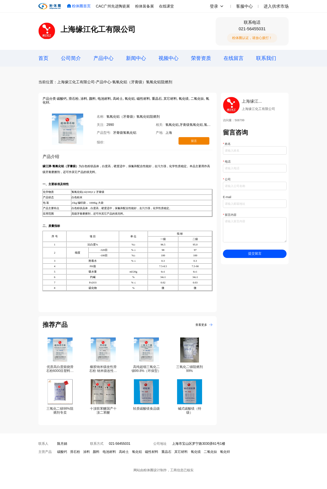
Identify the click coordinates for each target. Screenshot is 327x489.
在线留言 (234, 58)
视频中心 (168, 58)
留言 (194, 141)
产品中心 (103, 58)
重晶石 (166, 452)
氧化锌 (225, 452)
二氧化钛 (210, 452)
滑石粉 (75, 452)
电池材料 (109, 452)
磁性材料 (151, 452)
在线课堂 (166, 6)
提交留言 (255, 253)
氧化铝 (137, 452)
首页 (43, 58)
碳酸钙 (62, 452)
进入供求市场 (276, 6)
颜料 (96, 452)
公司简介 (71, 58)
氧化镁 (196, 452)
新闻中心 (136, 58)
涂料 (86, 452)
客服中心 (244, 6)
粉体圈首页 (79, 6)
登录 (214, 6)
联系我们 (266, 58)
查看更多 (204, 324)
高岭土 (124, 452)
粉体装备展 (144, 6)
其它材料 (181, 452)
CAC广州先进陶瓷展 (113, 6)
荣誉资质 (201, 58)
